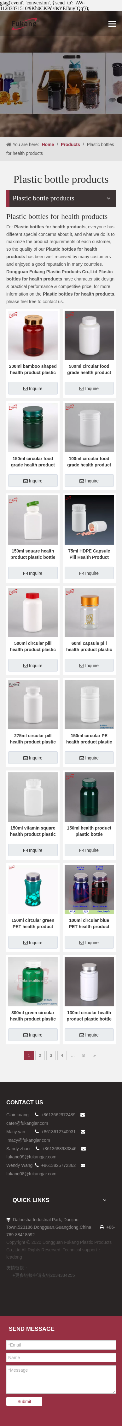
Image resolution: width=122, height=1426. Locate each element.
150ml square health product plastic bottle (32, 554)
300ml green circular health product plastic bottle (33, 1016)
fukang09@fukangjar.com (31, 1156)
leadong (14, 1257)
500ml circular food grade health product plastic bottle (89, 370)
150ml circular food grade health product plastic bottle (33, 462)
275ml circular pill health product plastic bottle (33, 739)
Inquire (33, 388)
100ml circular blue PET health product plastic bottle (89, 924)
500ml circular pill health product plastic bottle (33, 647)
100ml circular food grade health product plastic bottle (89, 462)
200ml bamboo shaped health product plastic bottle (33, 370)
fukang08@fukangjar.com (31, 1173)
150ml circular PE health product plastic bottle (89, 739)
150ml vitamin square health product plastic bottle (33, 831)
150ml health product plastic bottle (89, 831)
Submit (24, 1401)
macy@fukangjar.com (29, 1140)
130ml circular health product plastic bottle (89, 1015)
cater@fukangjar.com (27, 1123)
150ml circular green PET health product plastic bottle (32, 924)
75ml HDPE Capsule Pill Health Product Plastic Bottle (89, 554)
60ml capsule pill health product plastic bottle (89, 647)
